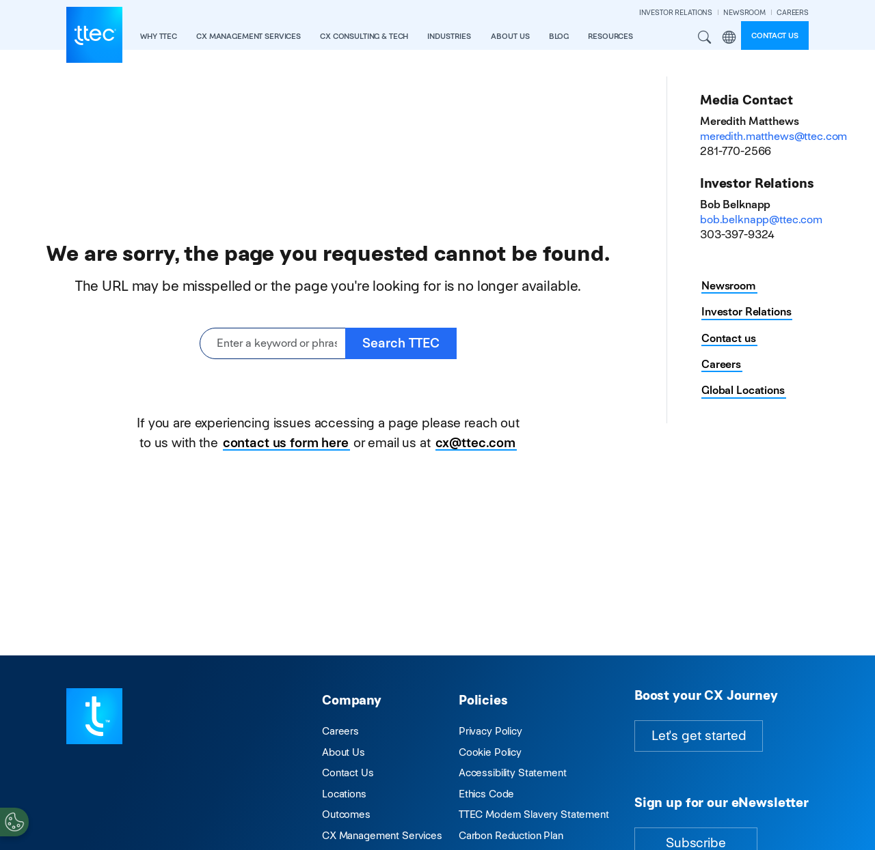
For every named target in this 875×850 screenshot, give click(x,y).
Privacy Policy (490, 730)
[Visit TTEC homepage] (94, 715)
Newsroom (728, 286)
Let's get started (698, 735)
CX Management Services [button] (248, 36)
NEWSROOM (744, 12)
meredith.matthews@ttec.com (773, 136)
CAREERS (793, 12)
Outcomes (346, 814)
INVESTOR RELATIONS (675, 12)
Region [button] (728, 37)
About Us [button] (510, 36)
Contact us (774, 35)
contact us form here (286, 442)
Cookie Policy (490, 752)
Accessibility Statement (513, 772)
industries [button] (449, 36)
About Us (343, 752)
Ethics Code (486, 793)
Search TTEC (401, 343)
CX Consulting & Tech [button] (364, 36)
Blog (559, 36)
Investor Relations (746, 311)
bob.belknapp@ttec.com (761, 219)
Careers (721, 364)
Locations (344, 793)
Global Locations (743, 390)
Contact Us (348, 772)
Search (704, 37)
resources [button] (610, 36)
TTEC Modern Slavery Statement (534, 814)
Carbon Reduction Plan (511, 835)
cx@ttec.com (475, 442)
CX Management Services (382, 835)
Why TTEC (158, 36)
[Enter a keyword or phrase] (273, 344)
